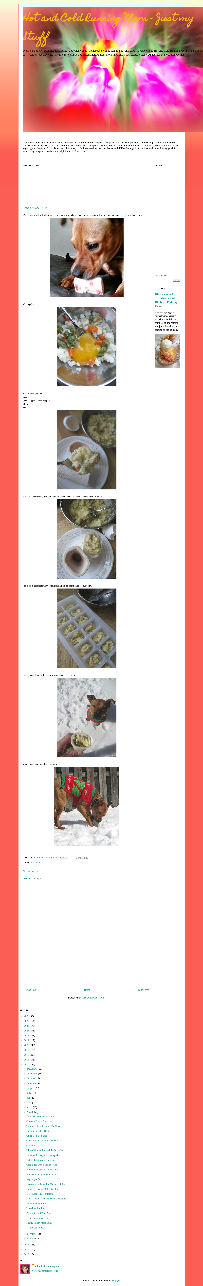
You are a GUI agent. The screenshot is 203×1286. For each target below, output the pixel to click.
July (29, 1092)
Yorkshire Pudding (35, 1208)
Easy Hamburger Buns (37, 1218)
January (31, 1238)
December (32, 1068)
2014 (27, 1249)
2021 (27, 1040)
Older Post (143, 989)
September (32, 1083)
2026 (27, 1016)
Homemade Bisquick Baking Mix (43, 1155)
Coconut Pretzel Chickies (39, 1121)
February (32, 1233)
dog (32, 862)
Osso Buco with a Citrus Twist (41, 1164)
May (29, 1102)
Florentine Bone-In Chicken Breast (43, 1169)
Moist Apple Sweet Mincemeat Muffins (46, 1198)
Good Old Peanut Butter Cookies (42, 1189)
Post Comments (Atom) (93, 997)
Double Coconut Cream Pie (40, 1116)
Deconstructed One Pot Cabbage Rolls (45, 1184)
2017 (27, 1059)
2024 (27, 1025)
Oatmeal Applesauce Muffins (40, 1160)
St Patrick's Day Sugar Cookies (41, 1174)
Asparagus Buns (34, 1179)
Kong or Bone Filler (36, 1203)
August (31, 1088)
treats (38, 862)
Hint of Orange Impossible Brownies (44, 1150)
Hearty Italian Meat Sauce (39, 1222)
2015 (27, 1244)
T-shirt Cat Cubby (35, 1227)
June (29, 1097)
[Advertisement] (87, 187)
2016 (27, 1064)
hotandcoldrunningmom (47, 1266)
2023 (27, 1030)
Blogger (115, 1280)
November (32, 1073)
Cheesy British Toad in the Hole (42, 1140)
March (30, 1112)
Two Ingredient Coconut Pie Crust (43, 1126)
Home (87, 989)
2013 (27, 1254)
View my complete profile (45, 1270)
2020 (27, 1045)
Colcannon (31, 1145)
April (30, 1107)
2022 (27, 1035)
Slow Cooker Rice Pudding (40, 1193)
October (31, 1078)
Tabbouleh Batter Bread (38, 1131)
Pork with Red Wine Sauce (39, 1213)
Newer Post (30, 989)
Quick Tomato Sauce (36, 1135)
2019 (27, 1050)
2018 (27, 1054)
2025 (27, 1021)
